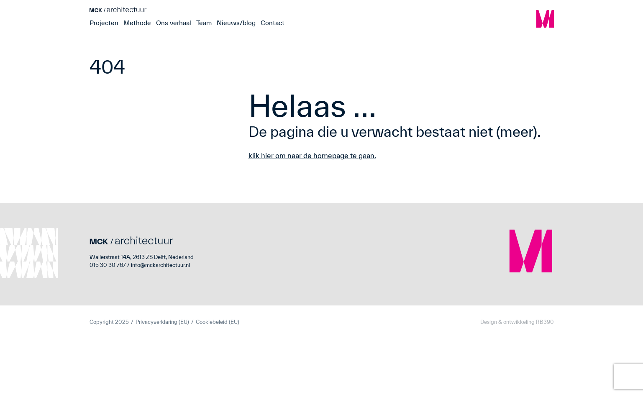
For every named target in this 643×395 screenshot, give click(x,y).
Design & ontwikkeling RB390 (517, 322)
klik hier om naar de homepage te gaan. (312, 155)
